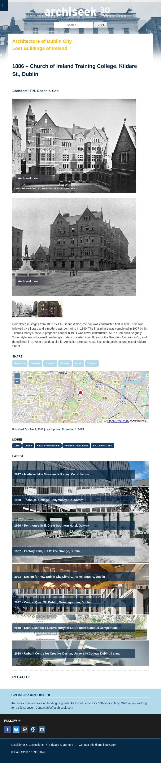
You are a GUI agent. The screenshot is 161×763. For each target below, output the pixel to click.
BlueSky (65, 363)
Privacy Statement (61, 744)
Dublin (28, 445)
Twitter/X (35, 363)
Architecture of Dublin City (42, 41)
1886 (16, 445)
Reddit (78, 363)
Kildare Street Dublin (76, 445)
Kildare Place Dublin (48, 445)
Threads (92, 363)
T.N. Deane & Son (102, 445)
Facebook (19, 363)
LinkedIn (50, 363)
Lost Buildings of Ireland (39, 48)
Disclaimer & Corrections (27, 744)
